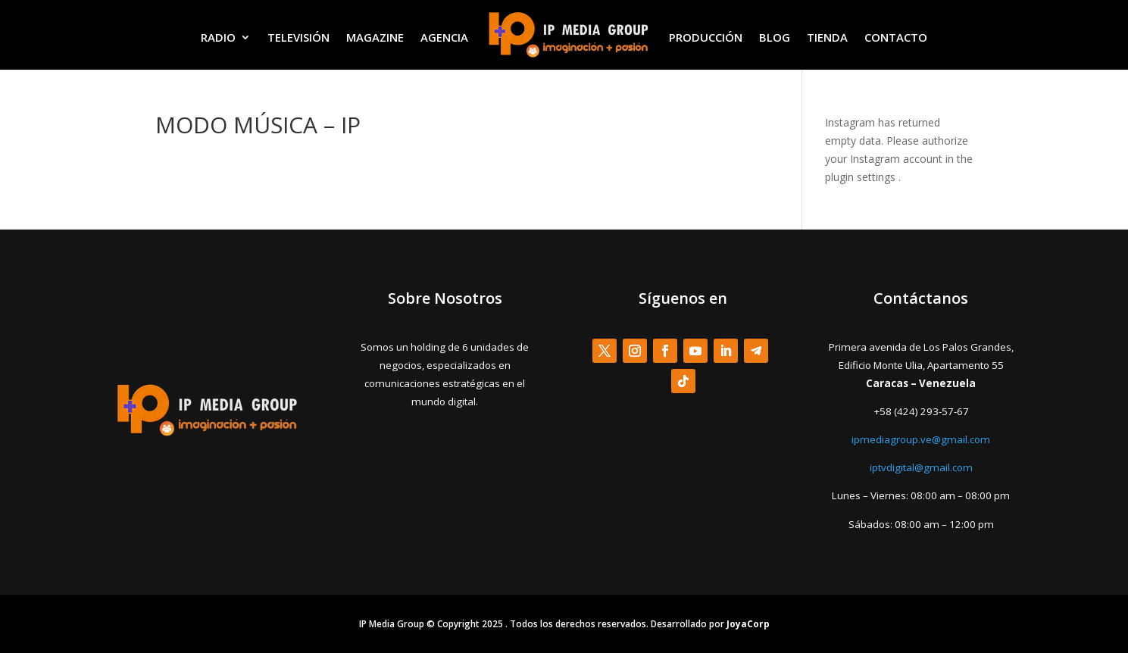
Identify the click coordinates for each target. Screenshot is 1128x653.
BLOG (774, 37)
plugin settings (861, 177)
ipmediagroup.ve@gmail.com (920, 439)
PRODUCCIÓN (705, 37)
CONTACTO (895, 37)
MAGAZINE (375, 37)
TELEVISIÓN (298, 37)
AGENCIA (444, 37)
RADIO (218, 37)
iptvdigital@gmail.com (921, 467)
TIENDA (827, 37)
